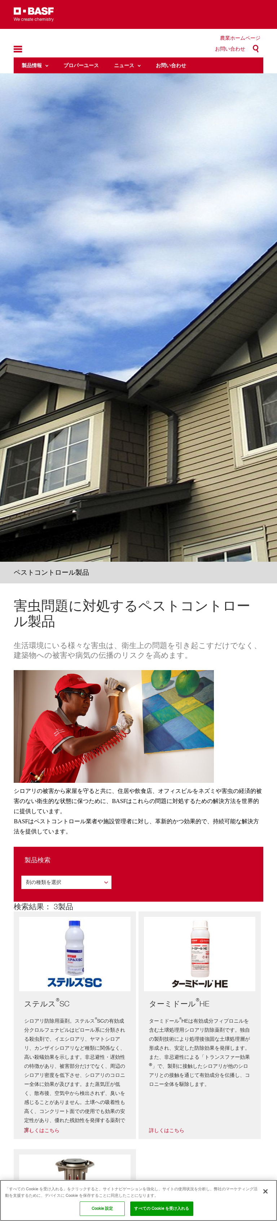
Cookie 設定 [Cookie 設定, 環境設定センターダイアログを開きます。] (102, 1208)
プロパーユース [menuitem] (81, 65)
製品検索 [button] (37, 860)
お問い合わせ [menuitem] (171, 65)
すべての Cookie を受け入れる (161, 1208)
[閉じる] (265, 1191)
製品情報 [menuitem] (32, 65)
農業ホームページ (240, 38)
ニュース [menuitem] (124, 65)
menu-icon (18, 49)
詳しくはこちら (42, 1130)
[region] (138, 1200)
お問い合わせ (230, 49)
